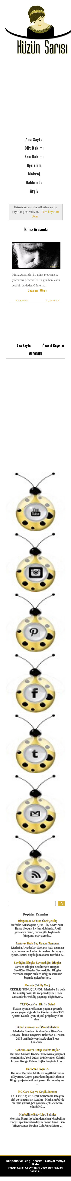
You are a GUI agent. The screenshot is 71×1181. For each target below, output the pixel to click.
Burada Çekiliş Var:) (37, 985)
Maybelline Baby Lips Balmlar (37, 1114)
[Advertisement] (35, 98)
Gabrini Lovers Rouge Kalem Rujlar (37, 1049)
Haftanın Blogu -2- (37, 1068)
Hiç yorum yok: (53, 300)
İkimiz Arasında (36, 229)
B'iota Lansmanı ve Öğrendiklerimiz (37, 1027)
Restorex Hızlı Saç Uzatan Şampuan (37, 943)
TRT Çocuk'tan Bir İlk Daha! (37, 1004)
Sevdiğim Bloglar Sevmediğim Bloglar (37, 962)
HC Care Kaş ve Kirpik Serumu (37, 1091)
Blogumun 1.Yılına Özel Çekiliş (37, 920)
